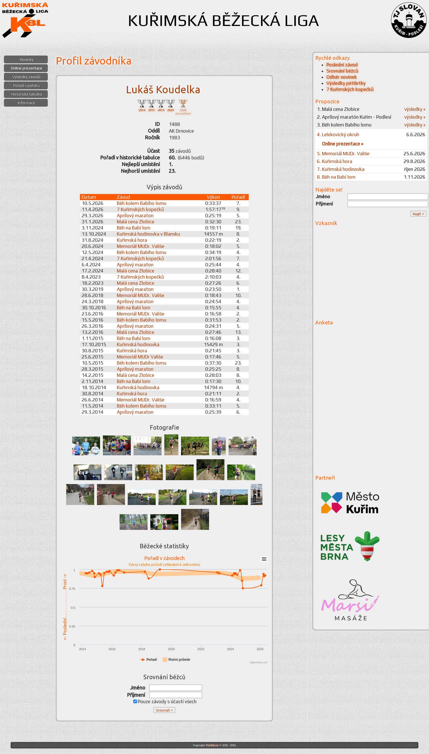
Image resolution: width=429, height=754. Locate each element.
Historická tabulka (26, 94)
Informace (26, 102)
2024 (170, 105)
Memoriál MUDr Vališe (140, 357)
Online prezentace (26, 68)
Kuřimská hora (132, 240)
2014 (142, 105)
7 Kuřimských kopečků (350, 89)
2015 (151, 105)
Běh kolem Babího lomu (141, 203)
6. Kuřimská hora (334, 161)
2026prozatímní (183, 107)
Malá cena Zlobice (135, 221)
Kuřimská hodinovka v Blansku (148, 234)
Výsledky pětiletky (346, 83)
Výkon (213, 197)
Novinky (26, 59)
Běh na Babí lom (133, 228)
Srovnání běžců (342, 71)
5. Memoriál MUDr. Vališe (343, 153)
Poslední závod (342, 65)
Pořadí (238, 197)
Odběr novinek (341, 77)
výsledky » (414, 109)
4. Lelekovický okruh (338, 134)
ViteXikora (212, 745)
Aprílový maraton (135, 215)
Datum (89, 197)
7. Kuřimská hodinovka (340, 169)
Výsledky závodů (26, 77)
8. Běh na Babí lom (336, 177)
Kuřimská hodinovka (138, 344)
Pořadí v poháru (26, 85)
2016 (161, 105)
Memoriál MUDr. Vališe (140, 246)
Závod (123, 197)
